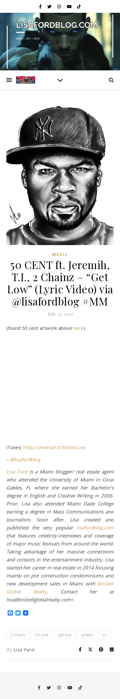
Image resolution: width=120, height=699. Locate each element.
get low (64, 635)
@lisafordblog (25, 459)
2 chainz (18, 635)
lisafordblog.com (95, 527)
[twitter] (49, 6)
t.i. (105, 635)
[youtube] (70, 6)
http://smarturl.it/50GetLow (54, 447)
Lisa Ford (16, 471)
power (87, 635)
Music (60, 254)
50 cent (41, 635)
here (78, 328)
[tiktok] (79, 6)
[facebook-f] (41, 6)
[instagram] (59, 6)
